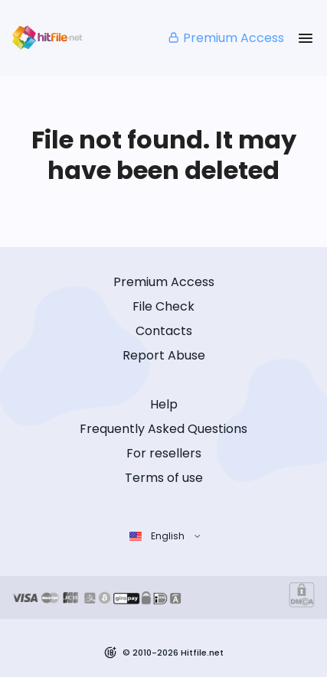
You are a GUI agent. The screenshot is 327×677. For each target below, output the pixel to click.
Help (164, 404)
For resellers (163, 453)
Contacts (164, 331)
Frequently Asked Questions (163, 429)
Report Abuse (164, 355)
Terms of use (164, 478)
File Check (163, 306)
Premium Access (225, 38)
